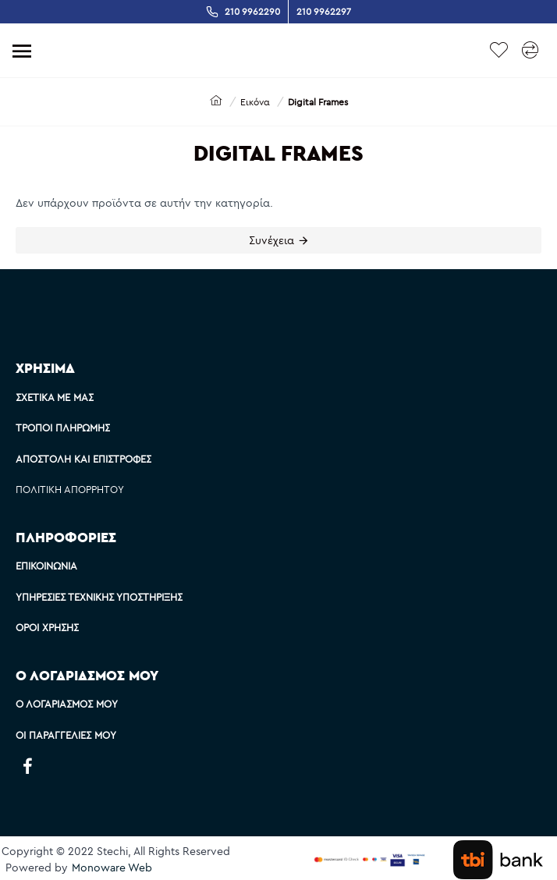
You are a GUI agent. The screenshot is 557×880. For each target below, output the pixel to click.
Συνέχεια (271, 240)
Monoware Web (112, 867)
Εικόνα (255, 102)
